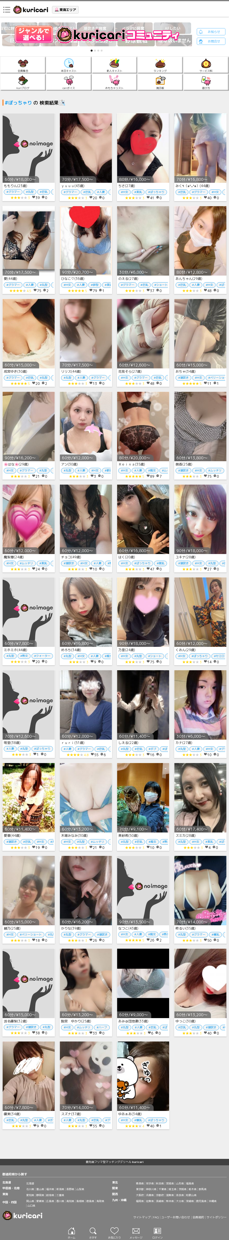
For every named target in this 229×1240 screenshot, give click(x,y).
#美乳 (138, 192)
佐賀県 (150, 1201)
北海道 (30, 1183)
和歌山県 (191, 1195)
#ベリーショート (31, 934)
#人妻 (101, 192)
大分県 (180, 1201)
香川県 (60, 1201)
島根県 (80, 1201)
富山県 (40, 1189)
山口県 (31, 1206)
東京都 (140, 1189)
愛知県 (30, 1195)
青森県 (140, 1183)
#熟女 (24, 656)
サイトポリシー (217, 1217)
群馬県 (203, 1189)
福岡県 (140, 1201)
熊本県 (170, 1201)
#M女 (124, 192)
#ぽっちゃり (156, 192)
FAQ (156, 1217)
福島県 (190, 1183)
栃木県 (193, 1189)
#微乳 (160, 563)
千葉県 (163, 1189)
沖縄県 (213, 1201)
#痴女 (152, 470)
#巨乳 (43, 192)
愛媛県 (40, 1201)
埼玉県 (173, 1189)
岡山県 (30, 1201)
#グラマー (13, 192)
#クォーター (42, 656)
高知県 (70, 1201)
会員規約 (198, 1217)
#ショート (161, 285)
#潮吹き (183, 378)
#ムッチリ (215, 470)
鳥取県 (100, 1201)
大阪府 (140, 1195)
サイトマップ (142, 1217)
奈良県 (180, 1195)
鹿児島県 (201, 1201)
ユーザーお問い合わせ (175, 1217)
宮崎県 (190, 1201)
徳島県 (90, 1201)
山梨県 (80, 1189)
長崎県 (160, 1201)
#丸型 (30, 192)
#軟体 (108, 470)
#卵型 (95, 285)
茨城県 (183, 1189)
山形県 (180, 1183)
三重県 (60, 1195)
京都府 (160, 1195)
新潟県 (60, 1189)
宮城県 (170, 1183)
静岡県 (40, 1195)
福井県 (50, 1189)
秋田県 (160, 1183)
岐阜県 (50, 1195)
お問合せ (214, 41)
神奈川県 (151, 1189)
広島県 (50, 1201)
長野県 (70, 1189)
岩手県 (150, 1183)
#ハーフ (102, 1027)
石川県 (30, 1189)
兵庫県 (150, 1195)
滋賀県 (170, 1195)
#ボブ (152, 749)
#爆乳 (215, 934)
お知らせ (214, 31)
